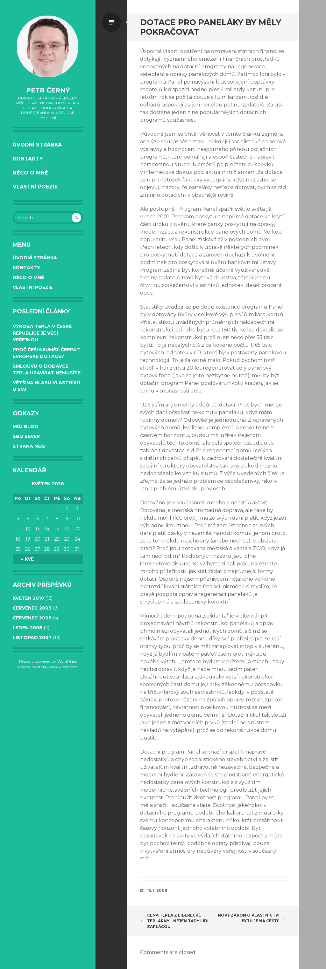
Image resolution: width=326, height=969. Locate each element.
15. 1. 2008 (157, 890)
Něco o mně (30, 173)
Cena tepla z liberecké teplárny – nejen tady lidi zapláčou (174, 921)
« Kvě (27, 559)
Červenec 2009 (32, 608)
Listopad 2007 (32, 637)
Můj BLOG (25, 426)
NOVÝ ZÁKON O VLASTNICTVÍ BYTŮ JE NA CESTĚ (252, 918)
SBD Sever (26, 436)
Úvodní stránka (37, 145)
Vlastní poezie (35, 187)
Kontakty (28, 159)
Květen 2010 (28, 598)
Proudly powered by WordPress (48, 661)
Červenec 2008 (32, 618)
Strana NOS (29, 446)
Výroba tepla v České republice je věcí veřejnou (42, 333)
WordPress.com (63, 667)
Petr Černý (48, 90)
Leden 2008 (27, 628)
